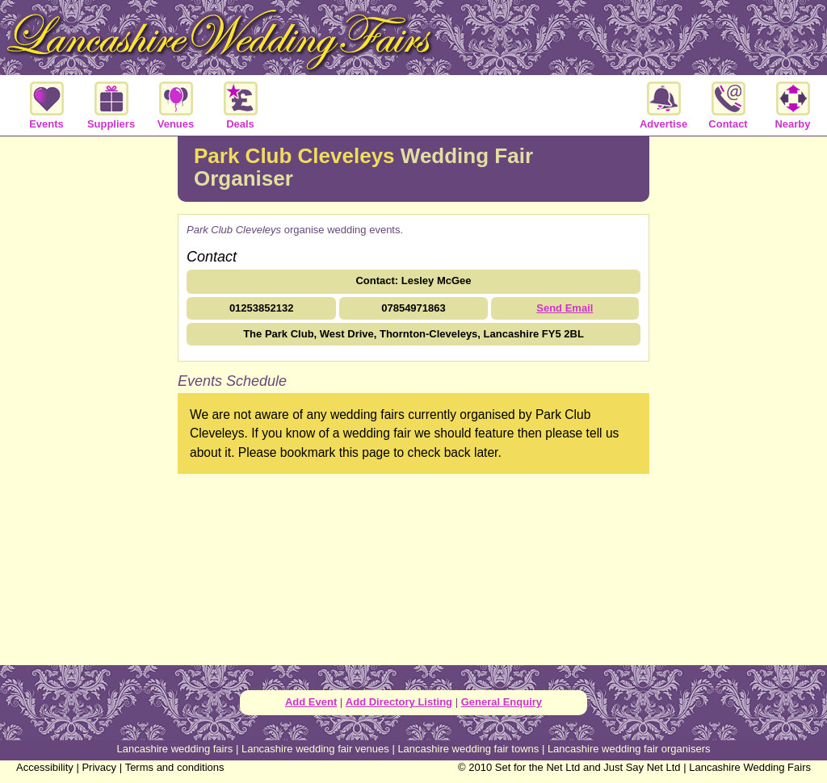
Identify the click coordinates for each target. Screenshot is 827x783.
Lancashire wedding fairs (175, 749)
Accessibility (44, 767)
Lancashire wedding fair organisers (629, 749)
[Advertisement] (88, 399)
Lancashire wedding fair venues (315, 749)
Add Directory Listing (399, 702)
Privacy (99, 767)
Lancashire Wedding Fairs (750, 767)
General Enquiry (501, 702)
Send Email (564, 308)
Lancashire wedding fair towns (468, 749)
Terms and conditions (175, 767)
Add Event (311, 702)
